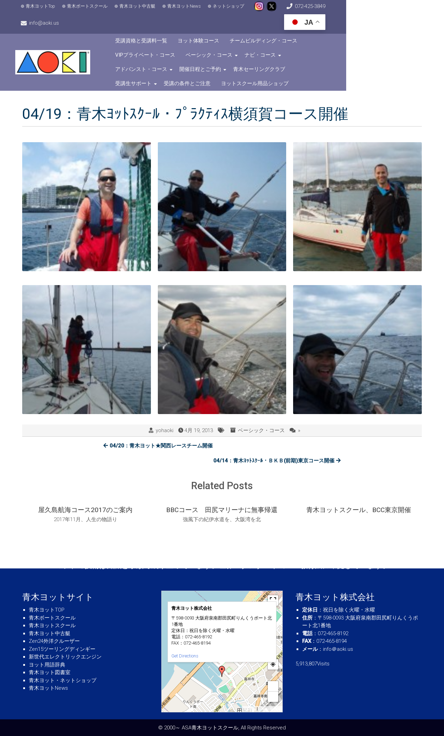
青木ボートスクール (92, 10)
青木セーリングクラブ (173, 57)
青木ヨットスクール (52, 625)
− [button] (273, 696)
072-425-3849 (307, 10)
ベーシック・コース (170, 42)
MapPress (250, 709)
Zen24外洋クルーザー (54, 641)
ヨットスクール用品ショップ (349, 57)
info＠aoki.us (338, 649)
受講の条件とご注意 (281, 57)
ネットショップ (233, 10)
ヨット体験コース (230, 28)
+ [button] (273, 686)
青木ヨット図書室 (49, 672)
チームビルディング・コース (296, 28)
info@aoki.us (354, 10)
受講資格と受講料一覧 (173, 28)
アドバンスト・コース (276, 42)
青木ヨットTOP (47, 610)
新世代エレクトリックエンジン (65, 657)
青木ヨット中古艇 (142, 10)
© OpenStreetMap (270, 709)
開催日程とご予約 (335, 42)
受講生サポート (228, 57)
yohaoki (164, 404)
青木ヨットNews (189, 10)
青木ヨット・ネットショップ (62, 680)
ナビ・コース (222, 42)
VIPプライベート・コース (370, 28)
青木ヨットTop (45, 10)
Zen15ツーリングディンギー (62, 649)
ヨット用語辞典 (47, 665)
